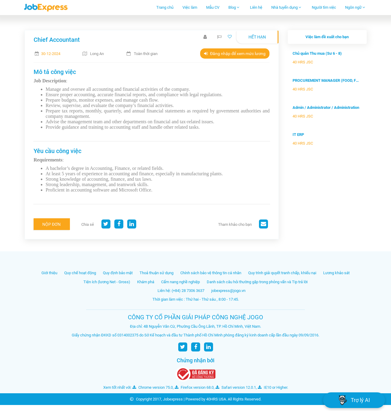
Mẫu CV (212, 7)
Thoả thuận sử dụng (156, 273)
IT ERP (298, 134)
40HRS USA (216, 399)
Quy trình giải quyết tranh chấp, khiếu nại (282, 273)
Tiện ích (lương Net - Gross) (106, 282)
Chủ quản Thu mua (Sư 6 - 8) (317, 53)
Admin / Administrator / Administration (326, 107)
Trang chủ (164, 7)
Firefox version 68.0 (194, 387)
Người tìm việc (324, 7)
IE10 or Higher (272, 387)
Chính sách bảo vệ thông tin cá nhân (210, 273)
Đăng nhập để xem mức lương (235, 53)
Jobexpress (173, 399)
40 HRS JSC (303, 62)
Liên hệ (256, 7)
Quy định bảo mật (118, 273)
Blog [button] (233, 7)
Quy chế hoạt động (80, 273)
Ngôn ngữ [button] (355, 7)
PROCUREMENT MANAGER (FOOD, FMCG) (327, 80)
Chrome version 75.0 (152, 387)
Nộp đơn (51, 224)
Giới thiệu (49, 273)
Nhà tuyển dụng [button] (286, 7)
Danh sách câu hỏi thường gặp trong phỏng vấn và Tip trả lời (257, 282)
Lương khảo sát (336, 273)
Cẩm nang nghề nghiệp (180, 282)
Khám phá (145, 282)
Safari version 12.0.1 (235, 387)
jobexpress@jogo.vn (228, 290)
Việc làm (189, 7)
